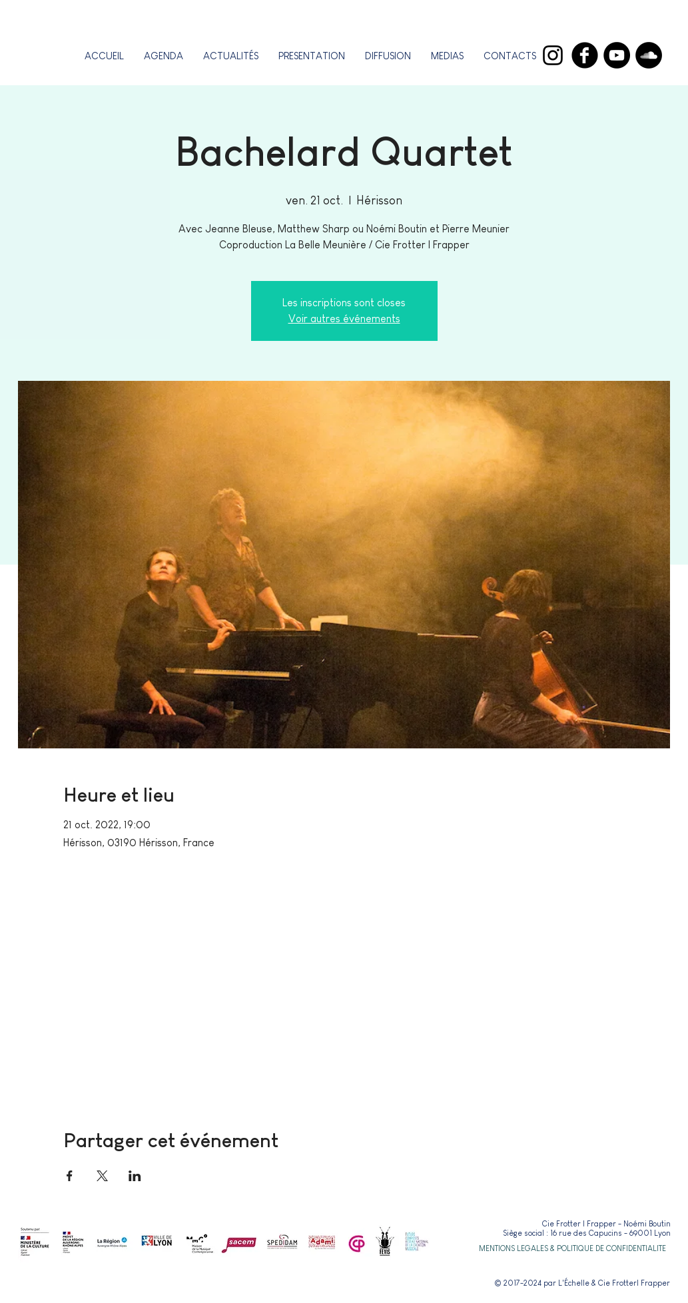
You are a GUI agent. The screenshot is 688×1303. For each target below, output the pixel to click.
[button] (311, 56)
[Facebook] (584, 55)
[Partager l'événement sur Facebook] (69, 1176)
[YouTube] (616, 55)
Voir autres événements (344, 318)
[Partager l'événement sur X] (102, 1176)
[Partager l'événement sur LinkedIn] (135, 1176)
